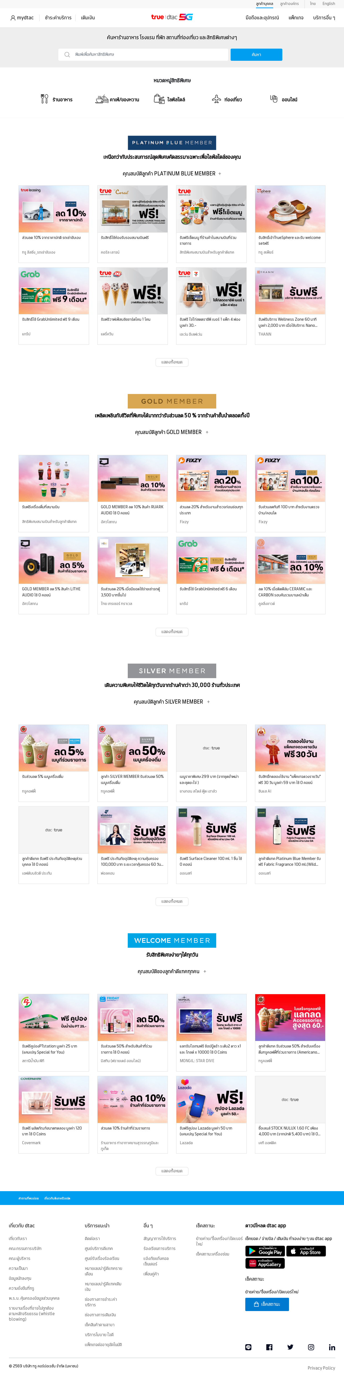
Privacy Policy (321, 1368)
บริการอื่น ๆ (324, 18)
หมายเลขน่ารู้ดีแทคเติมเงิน (103, 1287)
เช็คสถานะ (266, 1304)
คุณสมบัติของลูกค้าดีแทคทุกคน (172, 971)
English (329, 3)
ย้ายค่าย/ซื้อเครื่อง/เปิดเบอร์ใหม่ (219, 1241)
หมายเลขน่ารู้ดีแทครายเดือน (103, 1271)
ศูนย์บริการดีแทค (99, 1249)
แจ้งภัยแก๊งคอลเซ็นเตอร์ (156, 1261)
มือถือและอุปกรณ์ (262, 18)
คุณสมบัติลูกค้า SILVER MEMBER (172, 702)
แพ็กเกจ (296, 18)
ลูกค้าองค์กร (289, 3)
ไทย (313, 3)
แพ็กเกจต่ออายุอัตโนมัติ (103, 1345)
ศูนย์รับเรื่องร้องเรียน (102, 1259)
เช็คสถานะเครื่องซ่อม (212, 1254)
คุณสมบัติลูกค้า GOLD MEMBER (172, 432)
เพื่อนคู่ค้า (151, 1274)
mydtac (25, 18)
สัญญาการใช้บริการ (160, 1239)
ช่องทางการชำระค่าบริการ (101, 1302)
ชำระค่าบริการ (58, 18)
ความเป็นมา (18, 1269)
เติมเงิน (88, 18)
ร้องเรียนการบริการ (160, 1249)
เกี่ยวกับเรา (18, 1239)
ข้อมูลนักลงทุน (20, 1278)
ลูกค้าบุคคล (264, 3)
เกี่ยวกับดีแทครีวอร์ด (57, 1198)
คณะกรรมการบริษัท (25, 1249)
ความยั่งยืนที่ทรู (21, 1288)
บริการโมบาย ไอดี (99, 1335)
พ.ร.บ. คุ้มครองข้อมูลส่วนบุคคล (34, 1298)
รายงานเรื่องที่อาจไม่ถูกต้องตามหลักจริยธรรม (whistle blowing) (32, 1314)
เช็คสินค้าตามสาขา (99, 1325)
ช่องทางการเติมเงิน (100, 1315)
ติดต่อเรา (92, 1239)
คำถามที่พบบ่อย (29, 1198)
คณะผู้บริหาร (19, 1259)
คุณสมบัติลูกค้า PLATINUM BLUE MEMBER (172, 174)
